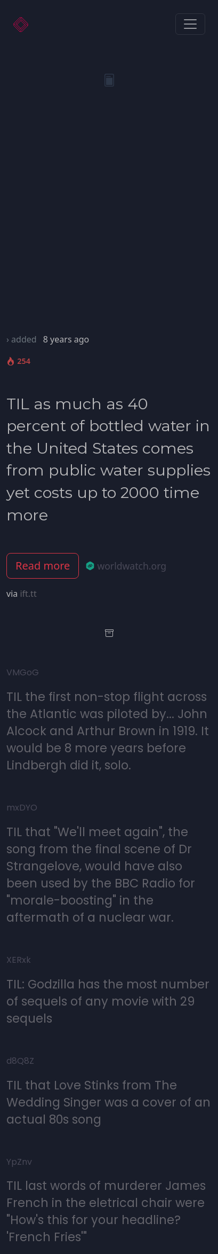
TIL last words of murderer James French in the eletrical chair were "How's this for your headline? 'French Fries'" (106, 1211)
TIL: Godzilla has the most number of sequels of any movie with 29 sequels (107, 1001)
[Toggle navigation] (190, 24)
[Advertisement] (109, 218)
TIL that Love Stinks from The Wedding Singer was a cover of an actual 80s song (108, 1102)
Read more (42, 565)
